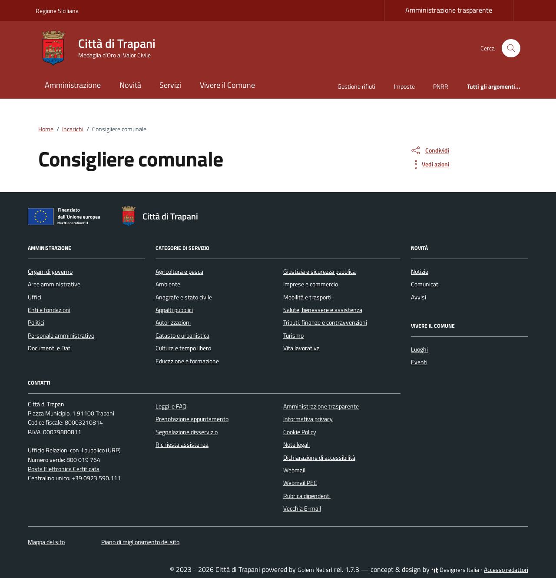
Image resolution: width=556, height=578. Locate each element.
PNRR (440, 86)
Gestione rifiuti (356, 86)
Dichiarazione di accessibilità (319, 457)
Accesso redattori (506, 570)
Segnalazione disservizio (187, 432)
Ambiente (168, 284)
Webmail (294, 470)
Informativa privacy (308, 419)
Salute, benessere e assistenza (322, 310)
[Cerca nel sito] (511, 48)
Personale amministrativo (61, 335)
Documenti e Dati (50, 348)
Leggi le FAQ (171, 406)
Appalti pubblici (174, 310)
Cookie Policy (299, 432)
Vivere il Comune (227, 85)
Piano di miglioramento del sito (140, 542)
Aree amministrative (54, 284)
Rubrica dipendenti (307, 496)
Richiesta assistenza (182, 444)
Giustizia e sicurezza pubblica (319, 271)
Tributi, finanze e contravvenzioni (325, 322)
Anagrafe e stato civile (184, 297)
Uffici (34, 297)
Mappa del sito (46, 542)
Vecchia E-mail (302, 508)
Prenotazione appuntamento (192, 419)
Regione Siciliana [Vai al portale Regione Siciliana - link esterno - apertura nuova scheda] (57, 10)
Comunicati (425, 284)
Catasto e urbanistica (182, 335)
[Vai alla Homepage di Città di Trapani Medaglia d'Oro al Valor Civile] (101, 48)
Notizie (419, 271)
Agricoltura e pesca (179, 271)
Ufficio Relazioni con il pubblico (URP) (74, 450)
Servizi (170, 85)
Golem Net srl (315, 570)
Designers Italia (455, 570)
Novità (130, 85)
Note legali (296, 444)
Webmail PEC (300, 483)
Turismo (293, 335)
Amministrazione (73, 85)
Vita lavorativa (301, 348)
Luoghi (419, 349)
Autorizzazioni (173, 322)
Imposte (404, 86)
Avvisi (418, 297)
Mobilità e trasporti (307, 297)
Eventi (419, 362)
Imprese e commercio (310, 284)
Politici (36, 322)
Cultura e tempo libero (183, 348)
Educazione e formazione (187, 361)
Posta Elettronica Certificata (63, 469)
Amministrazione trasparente (448, 10)
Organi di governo (50, 271)
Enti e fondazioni (49, 310)
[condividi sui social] (429, 150)
